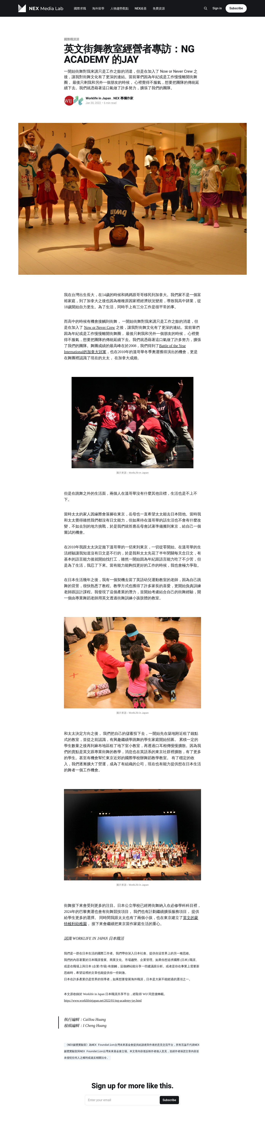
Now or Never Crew (99, 327)
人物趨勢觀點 (119, 8)
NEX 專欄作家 (123, 98)
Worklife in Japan (99, 98)
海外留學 (98, 8)
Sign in (217, 8)
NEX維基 (141, 8)
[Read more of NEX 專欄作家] (78, 100)
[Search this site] (206, 8)
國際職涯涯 (71, 39)
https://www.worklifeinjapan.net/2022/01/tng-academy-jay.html (103, 1000)
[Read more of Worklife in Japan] (69, 100)
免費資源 (159, 8)
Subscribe (236, 8)
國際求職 (80, 8)
